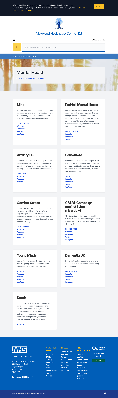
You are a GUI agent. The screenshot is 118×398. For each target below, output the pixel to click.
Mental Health (82, 360)
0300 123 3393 (23, 123)
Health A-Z (81, 354)
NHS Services (82, 370)
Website (20, 126)
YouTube (20, 134)
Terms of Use (66, 352)
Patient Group (51, 370)
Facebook (21, 129)
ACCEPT (99, 6)
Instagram (21, 237)
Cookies (64, 362)
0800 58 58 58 (71, 229)
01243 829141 (27, 377)
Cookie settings (25, 11)
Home (15, 56)
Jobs (48, 368)
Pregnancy (81, 368)
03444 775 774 (23, 174)
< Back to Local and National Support (31, 78)
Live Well (80, 357)
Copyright (65, 365)
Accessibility (66, 360)
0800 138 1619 (23, 227)
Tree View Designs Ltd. (25, 393)
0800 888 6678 (71, 271)
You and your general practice (82, 376)
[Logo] (59, 23)
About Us (49, 354)
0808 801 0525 (71, 131)
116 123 (68, 176)
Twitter (20, 131)
